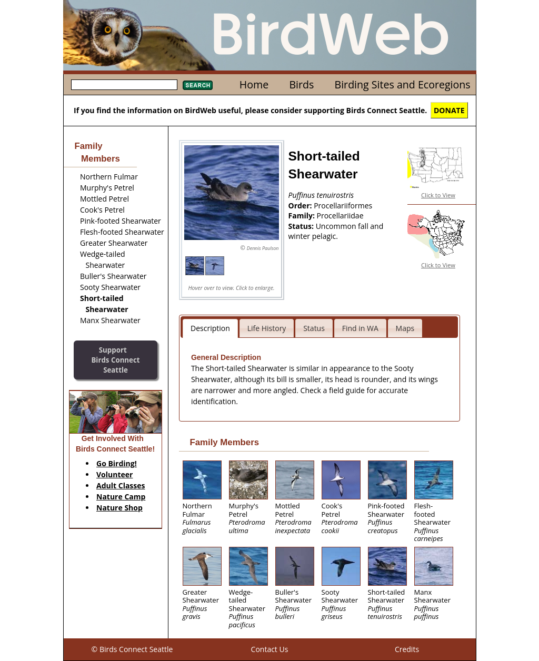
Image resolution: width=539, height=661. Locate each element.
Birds (301, 84)
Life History (266, 328)
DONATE (449, 110)
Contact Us (269, 649)
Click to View (438, 195)
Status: (302, 226)
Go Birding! (116, 463)
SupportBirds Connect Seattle (115, 359)
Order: (301, 206)
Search (198, 85)
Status (314, 328)
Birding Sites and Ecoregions (403, 84)
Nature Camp (120, 497)
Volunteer (114, 474)
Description (210, 328)
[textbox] (124, 84)
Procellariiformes (343, 206)
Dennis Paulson (263, 248)
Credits (407, 649)
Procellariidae (340, 216)
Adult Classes (120, 485)
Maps (405, 328)
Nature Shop (119, 508)
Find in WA (360, 328)
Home (253, 84)
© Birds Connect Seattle (132, 649)
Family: (302, 216)
